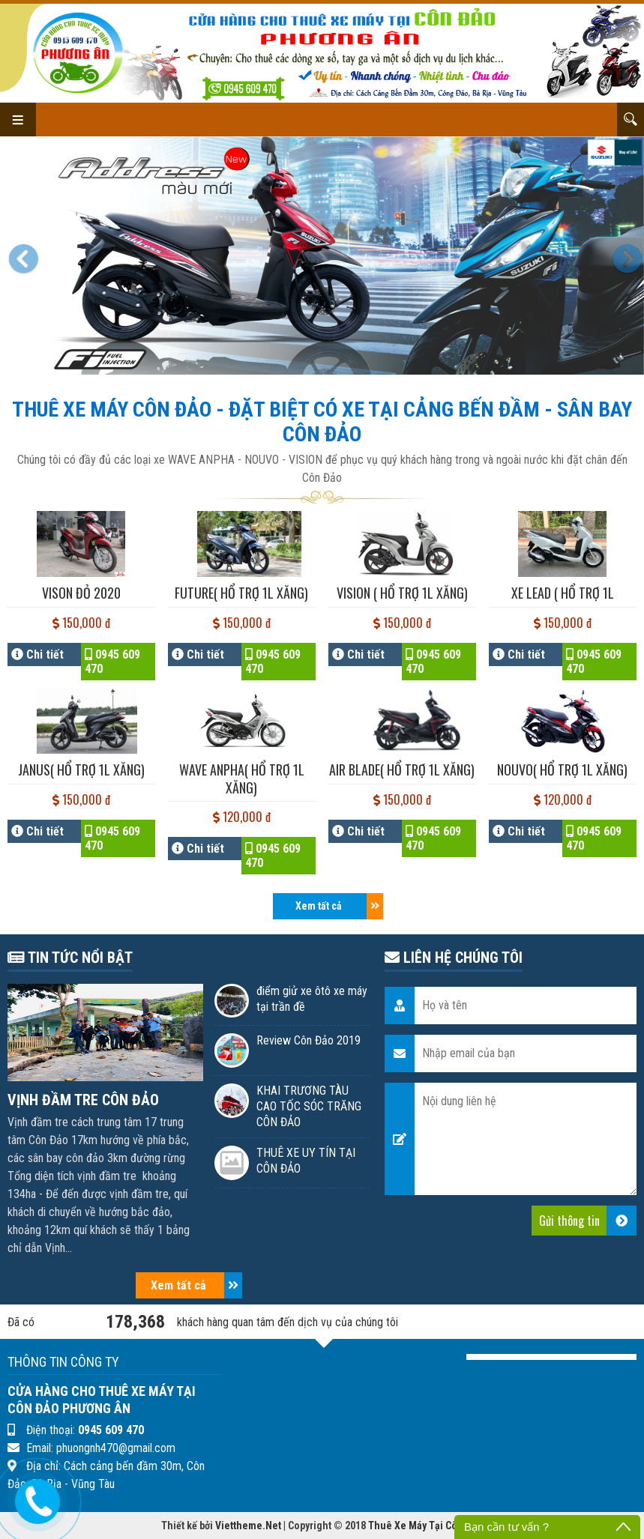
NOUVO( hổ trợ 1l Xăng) (562, 769)
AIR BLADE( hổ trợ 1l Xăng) (402, 769)
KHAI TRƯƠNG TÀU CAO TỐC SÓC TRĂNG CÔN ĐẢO (308, 1106)
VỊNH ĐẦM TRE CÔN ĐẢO (83, 1100)
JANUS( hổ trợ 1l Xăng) (81, 769)
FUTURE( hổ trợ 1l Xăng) (241, 592)
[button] (26, 255)
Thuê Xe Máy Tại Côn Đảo (425, 1526)
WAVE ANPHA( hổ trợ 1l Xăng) (241, 778)
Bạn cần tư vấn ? (506, 1526)
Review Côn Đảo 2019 (308, 1040)
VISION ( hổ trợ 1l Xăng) (402, 592)
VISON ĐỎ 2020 (81, 592)
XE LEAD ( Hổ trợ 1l (562, 592)
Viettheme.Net (248, 1526)
